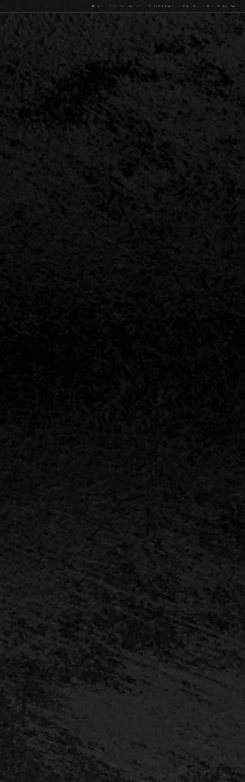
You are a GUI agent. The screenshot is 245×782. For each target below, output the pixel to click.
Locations (189, 6)
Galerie (135, 6)
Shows (116, 6)
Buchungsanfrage (221, 6)
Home (98, 6)
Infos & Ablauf (161, 6)
